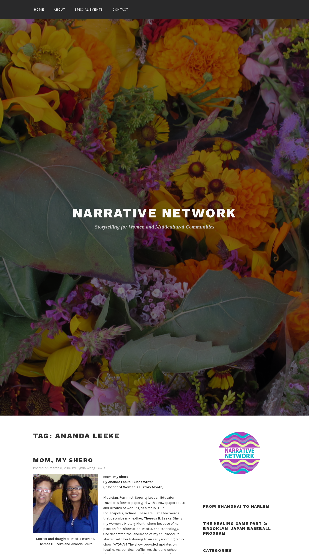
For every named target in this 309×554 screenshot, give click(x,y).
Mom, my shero (63, 460)
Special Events (89, 9)
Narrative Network (154, 213)
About (59, 9)
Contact (120, 9)
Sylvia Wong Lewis (91, 468)
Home (39, 9)
